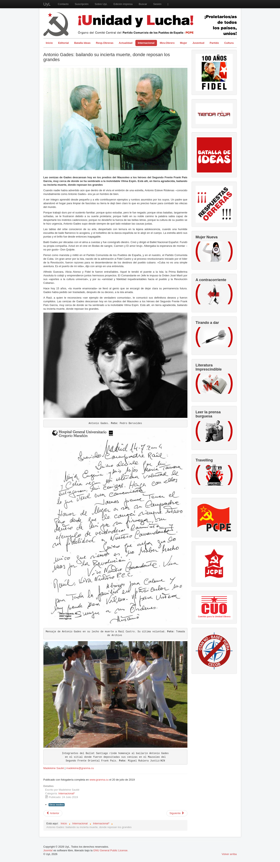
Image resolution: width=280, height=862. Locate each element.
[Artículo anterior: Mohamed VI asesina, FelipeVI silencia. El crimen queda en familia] (52, 813)
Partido (214, 42)
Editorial (63, 42)
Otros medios (56, 804)
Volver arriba (229, 854)
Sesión (157, 4)
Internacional (146, 42)
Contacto (63, 4)
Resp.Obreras (104, 42)
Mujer (183, 42)
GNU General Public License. (110, 850)
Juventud (198, 42)
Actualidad (125, 42)
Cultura (229, 42)
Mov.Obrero (167, 42)
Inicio (49, 42)
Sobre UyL (101, 4)
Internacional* (66, 793)
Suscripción (81, 4)
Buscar (143, 4)
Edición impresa (123, 4)
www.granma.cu (98, 779)
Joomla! (48, 850)
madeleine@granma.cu (80, 768)
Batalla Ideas (82, 42)
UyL (47, 4)
